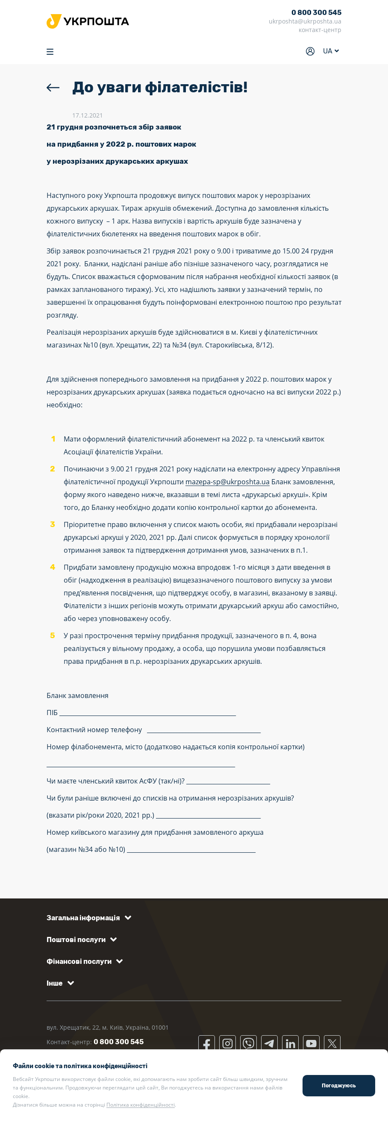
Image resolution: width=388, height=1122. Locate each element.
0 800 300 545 (316, 13)
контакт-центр (320, 30)
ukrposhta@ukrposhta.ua (305, 21)
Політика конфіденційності (140, 1104)
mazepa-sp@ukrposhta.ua (227, 481)
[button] (87, 918)
